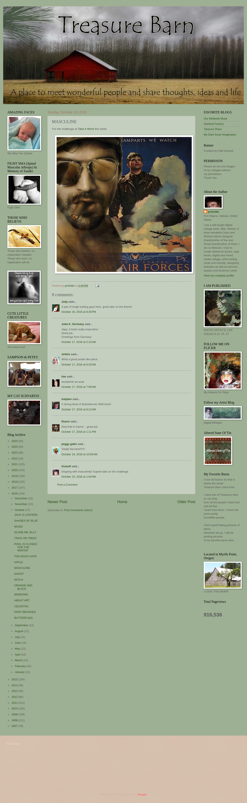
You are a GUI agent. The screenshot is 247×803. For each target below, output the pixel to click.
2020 (15, 470)
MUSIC (18, 526)
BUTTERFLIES (23, 617)
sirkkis (65, 354)
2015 (15, 679)
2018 (15, 481)
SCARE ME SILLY (25, 532)
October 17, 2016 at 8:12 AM (78, 409)
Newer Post (57, 502)
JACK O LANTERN (25, 514)
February (20, 666)
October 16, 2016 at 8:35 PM (78, 311)
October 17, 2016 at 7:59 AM (78, 386)
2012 (15, 696)
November (21, 504)
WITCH (18, 579)
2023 (15, 452)
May (18, 648)
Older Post (186, 502)
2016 (15, 493)
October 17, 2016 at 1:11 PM (78, 431)
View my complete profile (219, 275)
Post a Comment (67, 484)
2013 (15, 691)
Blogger (142, 794)
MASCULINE (22, 567)
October (20, 510)
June (18, 642)
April (18, 654)
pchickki (213, 211)
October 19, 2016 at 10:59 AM (79, 454)
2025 (15, 441)
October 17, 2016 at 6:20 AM (78, 364)
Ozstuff (66, 466)
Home (122, 502)
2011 (15, 702)
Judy (64, 301)
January (20, 672)
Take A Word (86, 128)
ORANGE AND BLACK (23, 587)
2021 (15, 464)
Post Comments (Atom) (78, 510)
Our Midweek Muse (215, 118)
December (21, 498)
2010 (15, 708)
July (17, 637)
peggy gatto (69, 444)
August (19, 631)
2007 (15, 726)
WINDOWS (21, 594)
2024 (15, 446)
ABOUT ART (22, 600)
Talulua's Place (213, 129)
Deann (65, 421)
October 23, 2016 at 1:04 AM (78, 476)
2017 (15, 487)
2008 (15, 720)
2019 (15, 476)
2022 (15, 458)
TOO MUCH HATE (25, 556)
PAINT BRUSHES (25, 612)
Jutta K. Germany (72, 324)
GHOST (19, 573)
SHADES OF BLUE (26, 520)
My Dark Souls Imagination (220, 134)
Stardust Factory (214, 123)
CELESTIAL (21, 606)
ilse (63, 376)
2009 (15, 714)
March (19, 660)
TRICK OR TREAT (25, 538)
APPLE (18, 562)
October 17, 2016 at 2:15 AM (78, 342)
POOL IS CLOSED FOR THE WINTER (25, 547)
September (22, 625)
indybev (66, 399)
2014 (15, 685)
